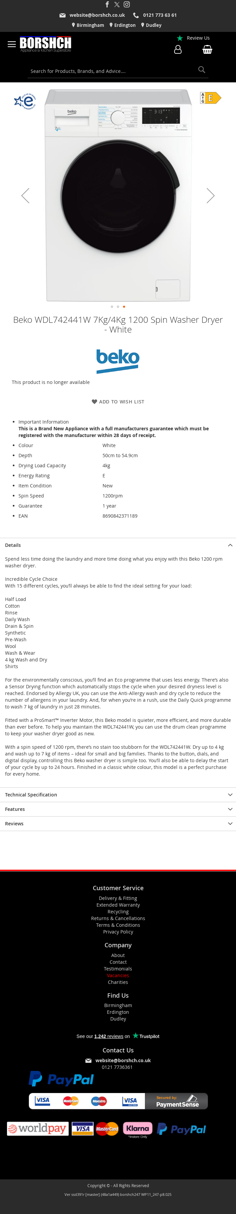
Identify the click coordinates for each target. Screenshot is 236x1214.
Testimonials (118, 968)
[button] (25, 195)
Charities (118, 982)
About (118, 955)
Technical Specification (31, 794)
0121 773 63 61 (160, 15)
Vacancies (118, 975)
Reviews (14, 823)
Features (15, 809)
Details (13, 545)
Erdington (124, 25)
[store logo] (45, 44)
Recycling (118, 911)
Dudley (153, 25)
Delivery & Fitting (118, 898)
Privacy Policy (118, 931)
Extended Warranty (118, 905)
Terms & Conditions (118, 925)
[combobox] (118, 71)
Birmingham (90, 25)
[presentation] (118, 545)
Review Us (198, 38)
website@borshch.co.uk (97, 15)
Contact (118, 962)
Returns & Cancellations (118, 918)
